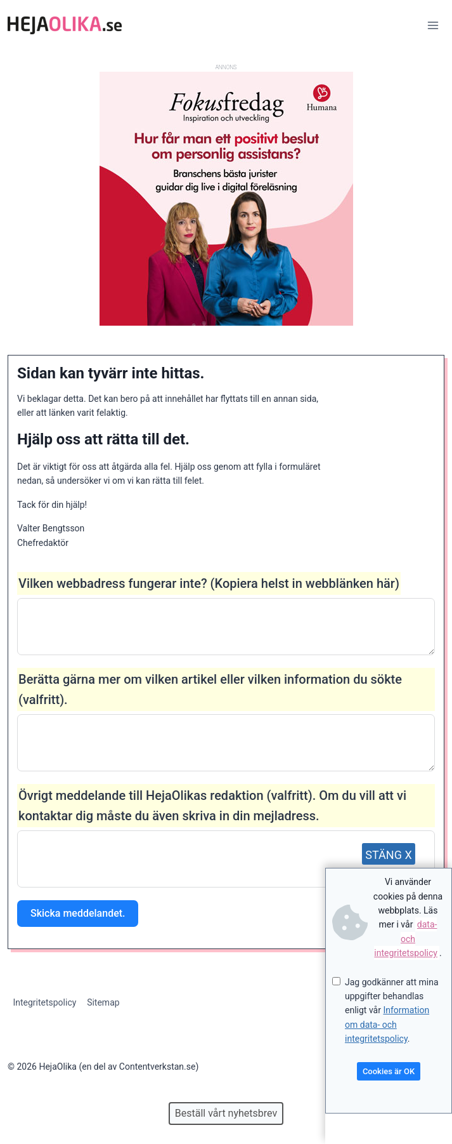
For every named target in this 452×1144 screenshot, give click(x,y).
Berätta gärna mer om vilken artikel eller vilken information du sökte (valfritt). (210, 689)
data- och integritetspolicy (405, 938)
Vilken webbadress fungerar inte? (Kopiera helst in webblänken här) (208, 583)
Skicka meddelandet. (77, 913)
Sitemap (103, 1002)
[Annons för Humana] (226, 322)
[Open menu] (432, 25)
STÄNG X (388, 854)
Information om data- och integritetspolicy (387, 1024)
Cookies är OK (389, 1071)
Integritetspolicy (44, 1002)
